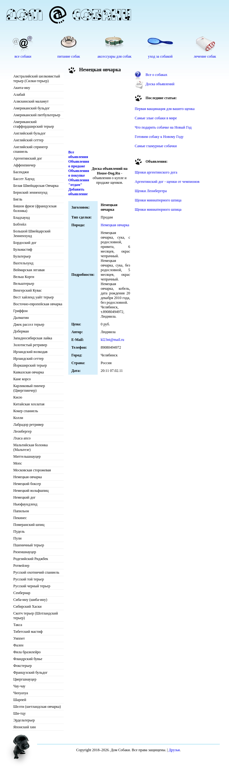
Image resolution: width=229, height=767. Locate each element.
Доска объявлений (160, 84)
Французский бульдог (30, 672)
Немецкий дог (24, 497)
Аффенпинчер (24, 165)
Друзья (174, 750)
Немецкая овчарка (27, 477)
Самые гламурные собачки (156, 146)
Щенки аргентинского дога (156, 172)
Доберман (21, 331)
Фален (18, 645)
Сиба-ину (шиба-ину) (30, 599)
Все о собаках (157, 75)
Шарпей (19, 700)
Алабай (19, 94)
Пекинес (20, 518)
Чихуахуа (20, 693)
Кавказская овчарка (28, 372)
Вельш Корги (23, 277)
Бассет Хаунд (24, 179)
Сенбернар (21, 593)
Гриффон (20, 311)
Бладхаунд (21, 217)
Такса (17, 625)
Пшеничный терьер (28, 545)
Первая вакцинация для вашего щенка (165, 109)
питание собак (68, 56)
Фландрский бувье (27, 659)
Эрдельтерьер (24, 720)
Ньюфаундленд (25, 504)
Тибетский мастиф (28, 631)
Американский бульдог (31, 108)
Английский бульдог (29, 133)
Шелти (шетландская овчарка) (37, 706)
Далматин (21, 317)
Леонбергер (22, 431)
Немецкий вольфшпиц (31, 490)
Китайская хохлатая (29, 404)
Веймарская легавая (29, 270)
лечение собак (205, 56)
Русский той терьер (28, 579)
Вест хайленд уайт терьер (33, 297)
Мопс (17, 463)
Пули (17, 538)
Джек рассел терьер (28, 324)
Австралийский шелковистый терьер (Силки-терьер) (36, 78)
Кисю (17, 397)
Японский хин (24, 727)
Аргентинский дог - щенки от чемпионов (167, 181)
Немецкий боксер (27, 484)
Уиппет (19, 638)
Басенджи (21, 172)
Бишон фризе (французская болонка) (35, 208)
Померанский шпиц (29, 524)
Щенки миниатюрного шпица (158, 200)
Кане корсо (22, 379)
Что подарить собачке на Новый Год (163, 127)
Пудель (19, 531)
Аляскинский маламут (31, 101)
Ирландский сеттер (28, 358)
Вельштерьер (23, 283)
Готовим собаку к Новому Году (159, 136)
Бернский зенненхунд (30, 192)
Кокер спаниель (25, 411)
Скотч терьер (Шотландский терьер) (35, 615)
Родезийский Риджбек (30, 559)
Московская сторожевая (32, 470)
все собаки (23, 56)
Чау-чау (19, 686)
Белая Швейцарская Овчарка (35, 185)
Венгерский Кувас (27, 290)
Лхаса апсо (22, 438)
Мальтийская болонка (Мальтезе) (30, 447)
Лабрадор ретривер (28, 424)
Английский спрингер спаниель (30, 149)
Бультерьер (22, 256)
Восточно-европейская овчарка (37, 304)
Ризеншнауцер (24, 552)
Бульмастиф (22, 249)
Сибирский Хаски (27, 606)
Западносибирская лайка (32, 338)
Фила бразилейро (27, 652)
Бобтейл (19, 224)
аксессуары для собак (115, 56)
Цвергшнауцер (24, 679)
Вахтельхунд (23, 263)
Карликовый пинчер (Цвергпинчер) (29, 388)
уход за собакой (160, 56)
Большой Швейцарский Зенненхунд (31, 233)
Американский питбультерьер (36, 115)
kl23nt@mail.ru (112, 339)
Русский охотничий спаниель (36, 572)
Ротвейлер (21, 565)
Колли (18, 418)
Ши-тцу (19, 713)
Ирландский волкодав (30, 352)
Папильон (21, 511)
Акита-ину (21, 88)
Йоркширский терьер (30, 365)
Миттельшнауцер (27, 456)
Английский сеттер (28, 140)
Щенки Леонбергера (151, 191)
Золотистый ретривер (30, 345)
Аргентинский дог (27, 158)
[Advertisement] (99, 113)
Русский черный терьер (31, 586)
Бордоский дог (24, 242)
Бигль (17, 199)
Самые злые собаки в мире (156, 118)
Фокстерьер (22, 665)
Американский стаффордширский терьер (33, 124)
